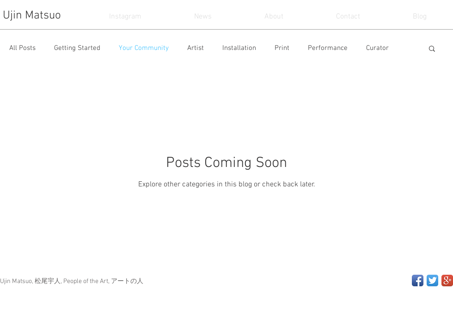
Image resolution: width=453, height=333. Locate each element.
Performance (328, 48)
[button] (432, 49)
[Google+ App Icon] (447, 280)
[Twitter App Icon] (432, 280)
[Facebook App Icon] (417, 280)
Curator (377, 48)
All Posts (22, 48)
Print (282, 48)
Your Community (144, 48)
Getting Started (77, 48)
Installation (239, 48)
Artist (195, 48)
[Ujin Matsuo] (34, 16)
